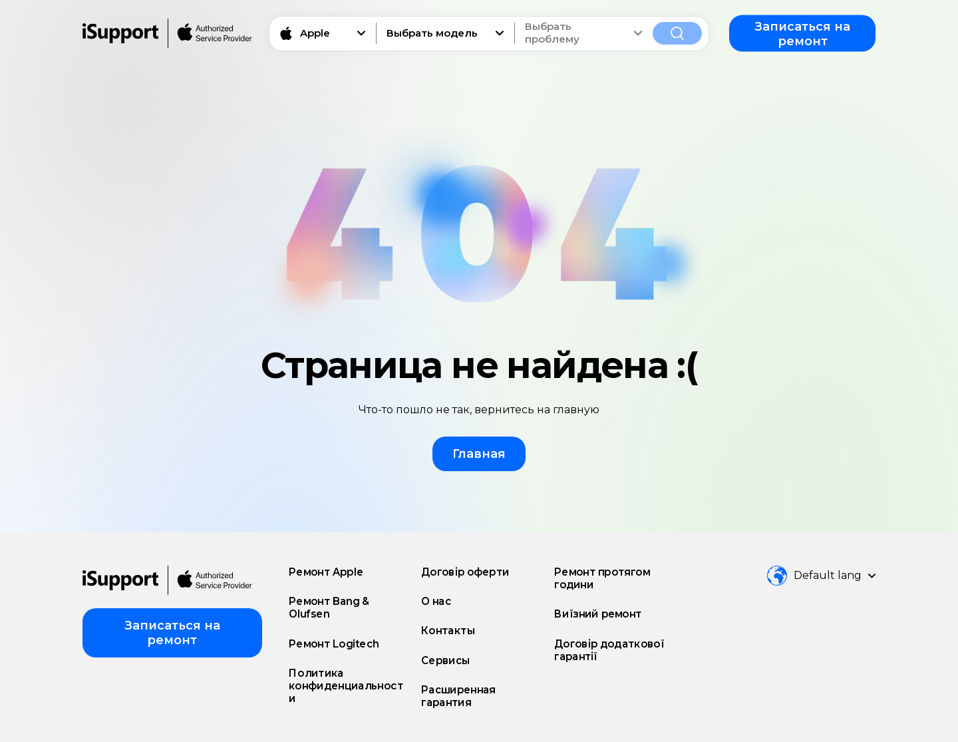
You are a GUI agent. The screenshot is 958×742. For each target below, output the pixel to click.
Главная (479, 454)
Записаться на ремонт (802, 33)
